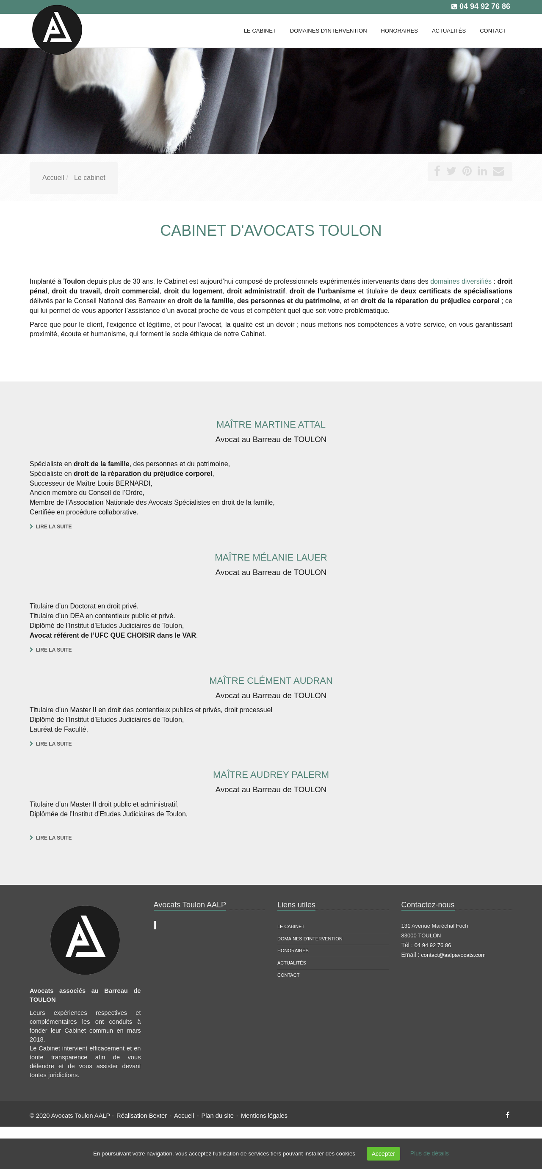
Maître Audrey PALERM (271, 774)
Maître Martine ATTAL (271, 424)
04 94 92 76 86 (484, 6)
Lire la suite (54, 527)
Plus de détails (429, 1153)
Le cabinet (290, 926)
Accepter (383, 1153)
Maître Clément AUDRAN (271, 680)
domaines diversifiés (461, 281)
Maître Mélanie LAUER (271, 557)
